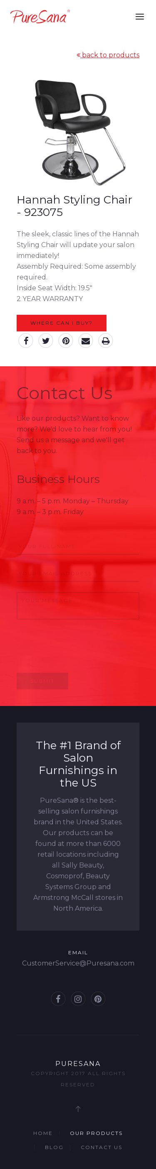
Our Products (96, 1133)
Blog (54, 1147)
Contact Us (101, 1147)
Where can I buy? (61, 323)
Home (43, 1133)
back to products (108, 55)
